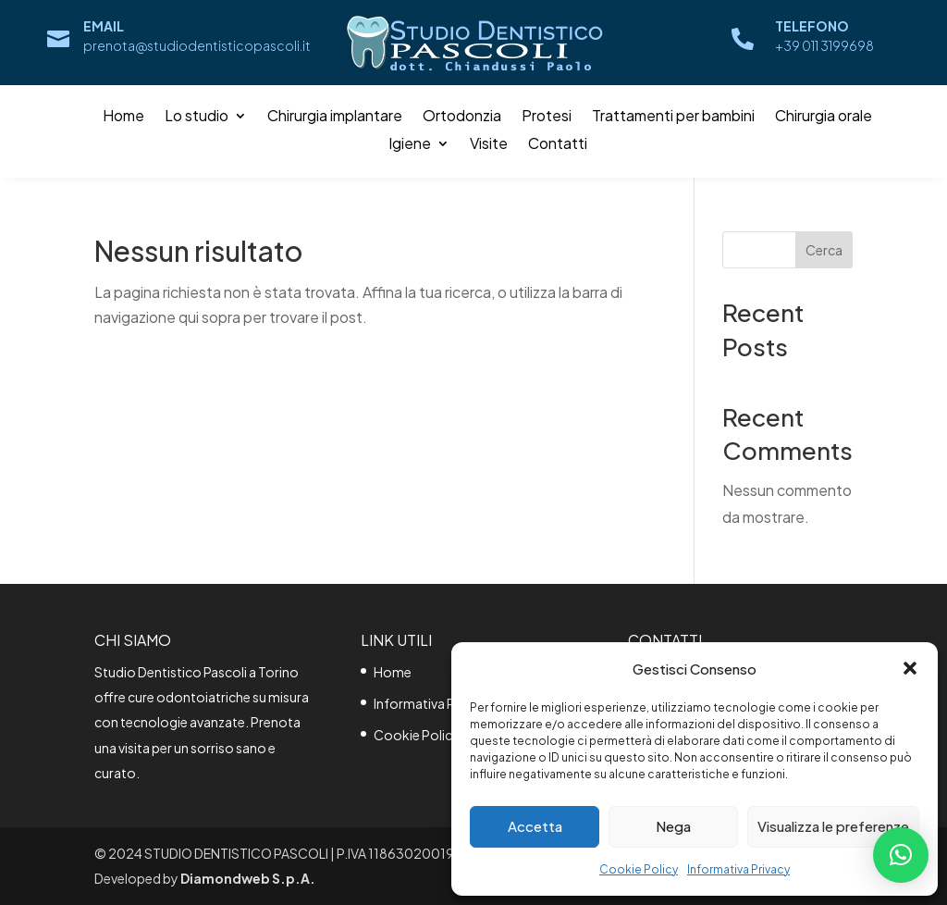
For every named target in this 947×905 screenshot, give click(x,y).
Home (123, 117)
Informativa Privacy (738, 869)
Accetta (535, 826)
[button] (910, 668)
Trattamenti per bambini (673, 117)
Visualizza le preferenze (833, 826)
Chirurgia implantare (334, 117)
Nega (673, 826)
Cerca (824, 250)
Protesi (547, 117)
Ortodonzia (462, 117)
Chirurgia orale (823, 117)
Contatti (557, 145)
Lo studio (196, 117)
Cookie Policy (638, 869)
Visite (489, 145)
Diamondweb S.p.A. (247, 878)
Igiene (409, 145)
